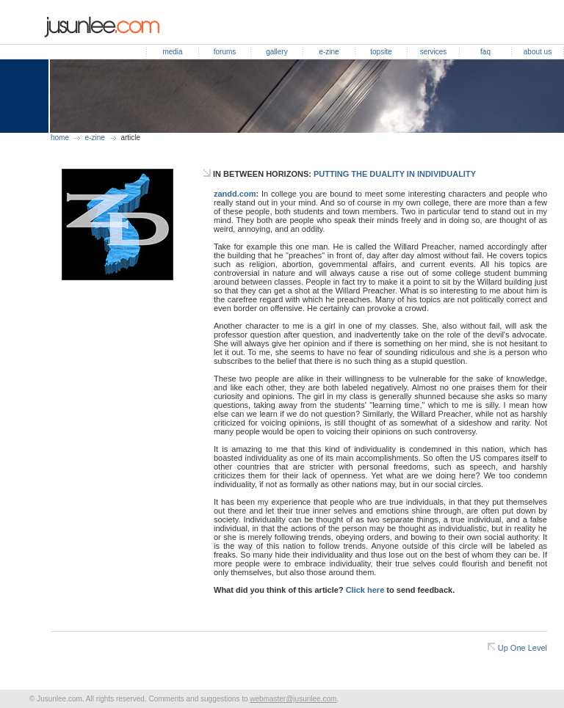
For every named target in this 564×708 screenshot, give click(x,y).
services (433, 52)
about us (538, 52)
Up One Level (522, 647)
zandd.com (235, 193)
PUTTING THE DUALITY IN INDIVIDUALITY (395, 173)
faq (485, 52)
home (60, 138)
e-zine (329, 52)
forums (225, 52)
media (172, 52)
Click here (365, 589)
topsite (380, 52)
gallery (276, 52)
